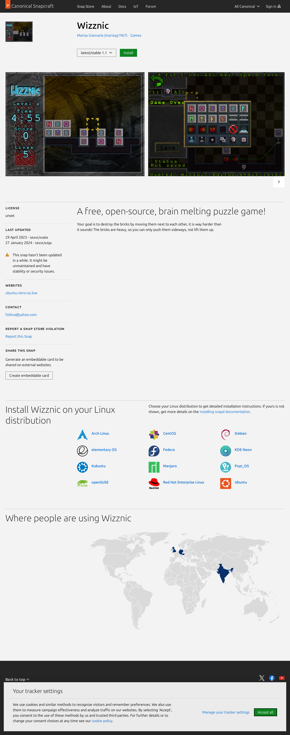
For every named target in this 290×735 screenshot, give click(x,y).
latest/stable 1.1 (96, 53)
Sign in (273, 6)
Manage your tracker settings (225, 712)
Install (128, 53)
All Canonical (244, 6)
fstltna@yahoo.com (21, 315)
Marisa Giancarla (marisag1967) (102, 35)
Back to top (17, 679)
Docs (122, 6)
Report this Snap (18, 336)
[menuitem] (85, 6)
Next (279, 181)
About (106, 6)
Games (135, 35)
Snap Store (85, 6)
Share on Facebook (272, 678)
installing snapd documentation (225, 412)
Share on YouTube (282, 678)
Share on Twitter (262, 678)
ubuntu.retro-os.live (21, 293)
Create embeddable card (29, 375)
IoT (135, 6)
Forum (151, 6)
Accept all (265, 712)
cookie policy (102, 721)
